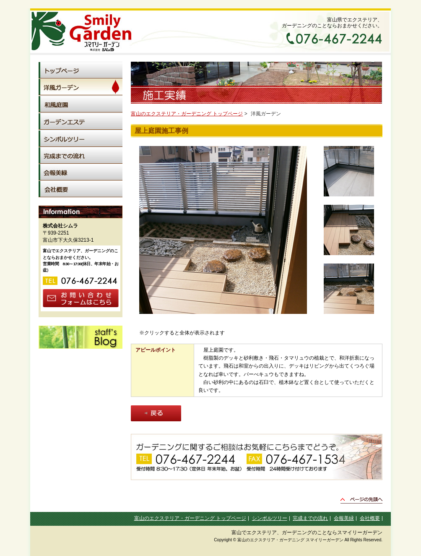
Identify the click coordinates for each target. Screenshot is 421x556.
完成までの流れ (310, 518)
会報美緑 (344, 518)
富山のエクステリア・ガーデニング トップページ (187, 114)
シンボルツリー (269, 518)
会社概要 (370, 518)
